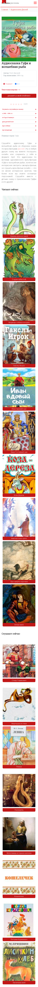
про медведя (7, 130)
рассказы (10, 3)
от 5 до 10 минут (8, 117)
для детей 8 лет (8, 122)
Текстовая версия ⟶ (11, 90)
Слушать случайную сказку (12, 109)
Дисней (21, 148)
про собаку (6, 126)
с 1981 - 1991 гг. (7, 113)
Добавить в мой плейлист (19, 96)
